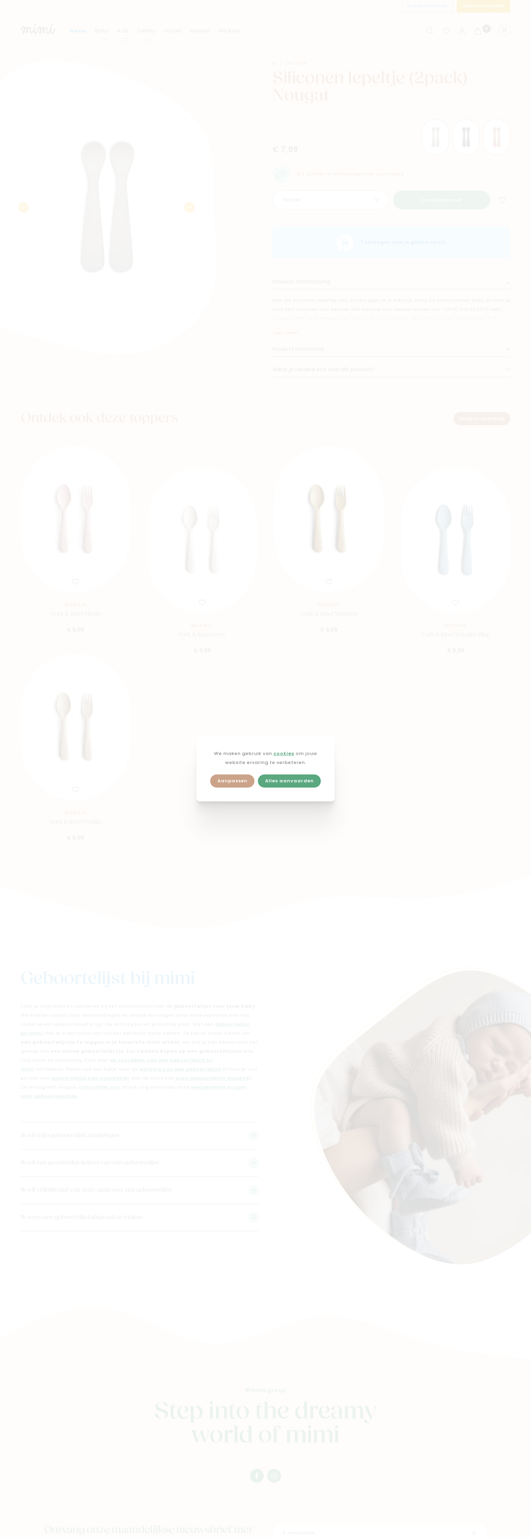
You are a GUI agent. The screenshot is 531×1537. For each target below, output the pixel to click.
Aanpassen (232, 781)
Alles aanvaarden (289, 781)
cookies (283, 754)
